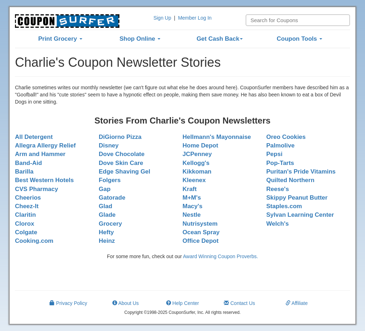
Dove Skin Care (121, 163)
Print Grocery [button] (60, 38)
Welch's (277, 223)
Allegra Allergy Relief (45, 145)
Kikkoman (196, 171)
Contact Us (239, 303)
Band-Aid (28, 163)
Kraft (189, 189)
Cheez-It (26, 206)
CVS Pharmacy (36, 189)
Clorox (24, 223)
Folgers (109, 180)
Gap (104, 189)
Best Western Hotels (44, 180)
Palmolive (280, 145)
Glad (105, 206)
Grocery (110, 223)
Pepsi (274, 154)
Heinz (107, 240)
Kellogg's (196, 163)
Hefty (106, 232)
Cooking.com (34, 240)
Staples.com (284, 206)
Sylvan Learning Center (300, 214)
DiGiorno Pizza (120, 137)
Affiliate (297, 303)
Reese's (277, 189)
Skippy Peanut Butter (297, 197)
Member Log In (194, 18)
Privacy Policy (68, 303)
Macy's (192, 206)
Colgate (26, 232)
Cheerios (28, 197)
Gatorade (112, 197)
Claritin (25, 214)
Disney (109, 145)
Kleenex (194, 180)
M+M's (191, 197)
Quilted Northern (290, 180)
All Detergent (34, 137)
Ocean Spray (201, 232)
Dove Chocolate (121, 154)
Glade (107, 214)
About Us (125, 303)
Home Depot (200, 145)
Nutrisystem (199, 223)
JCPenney (197, 154)
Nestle (191, 214)
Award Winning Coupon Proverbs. (220, 256)
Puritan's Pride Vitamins (301, 171)
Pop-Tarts (280, 163)
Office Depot (200, 240)
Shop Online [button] (139, 38)
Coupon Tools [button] (299, 38)
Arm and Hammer (40, 154)
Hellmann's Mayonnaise (216, 137)
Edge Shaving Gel (124, 171)
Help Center (182, 303)
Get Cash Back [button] (219, 38)
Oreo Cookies (286, 137)
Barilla (24, 171)
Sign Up (162, 18)
